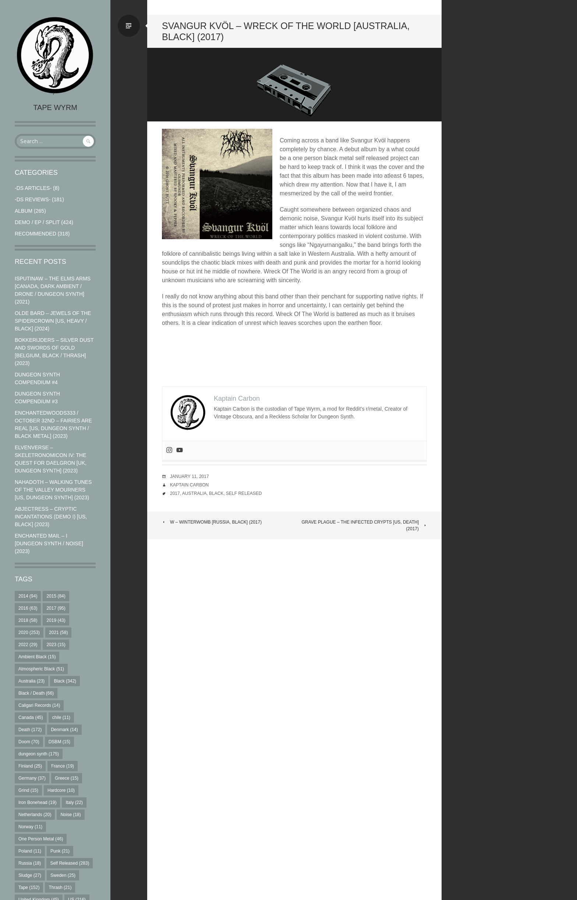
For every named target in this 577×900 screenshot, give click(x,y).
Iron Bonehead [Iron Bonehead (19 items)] (37, 802)
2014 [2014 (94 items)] (27, 596)
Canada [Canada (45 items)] (30, 717)
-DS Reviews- (32, 199)
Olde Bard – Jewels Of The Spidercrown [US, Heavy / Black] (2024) (53, 321)
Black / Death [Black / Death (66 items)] (36, 693)
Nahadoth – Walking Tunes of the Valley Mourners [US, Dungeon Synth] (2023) (53, 489)
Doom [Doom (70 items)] (28, 741)
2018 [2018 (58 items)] (27, 620)
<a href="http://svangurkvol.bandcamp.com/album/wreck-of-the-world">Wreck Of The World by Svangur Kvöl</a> (294, 357)
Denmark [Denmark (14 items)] (64, 729)
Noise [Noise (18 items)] (70, 814)
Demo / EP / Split (37, 222)
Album (23, 211)
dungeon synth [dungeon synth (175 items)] (38, 754)
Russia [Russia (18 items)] (29, 863)
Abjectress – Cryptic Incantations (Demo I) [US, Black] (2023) (51, 516)
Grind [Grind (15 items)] (28, 790)
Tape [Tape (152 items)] (28, 887)
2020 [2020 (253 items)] (29, 632)
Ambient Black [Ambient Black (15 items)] (37, 656)
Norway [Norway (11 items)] (30, 826)
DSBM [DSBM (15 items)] (59, 741)
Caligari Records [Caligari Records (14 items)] (39, 705)
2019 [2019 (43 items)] (55, 620)
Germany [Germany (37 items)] (32, 778)
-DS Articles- (33, 188)
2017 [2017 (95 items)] (55, 608)
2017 (175, 493)
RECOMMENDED (35, 234)
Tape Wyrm (55, 107)
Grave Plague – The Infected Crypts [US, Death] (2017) (364, 525)
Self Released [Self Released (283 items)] (69, 863)
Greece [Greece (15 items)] (66, 778)
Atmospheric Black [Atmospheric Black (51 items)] (41, 669)
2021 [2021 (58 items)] (58, 632)
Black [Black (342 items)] (65, 681)
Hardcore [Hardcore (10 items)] (61, 790)
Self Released (244, 493)
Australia (194, 493)
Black (216, 493)
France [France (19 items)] (62, 766)
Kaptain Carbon (189, 485)
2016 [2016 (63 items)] (27, 608)
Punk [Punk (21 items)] (60, 851)
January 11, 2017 (189, 476)
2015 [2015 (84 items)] (55, 596)
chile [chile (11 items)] (61, 717)
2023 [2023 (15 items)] (55, 644)
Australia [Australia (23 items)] (31, 681)
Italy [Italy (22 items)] (74, 802)
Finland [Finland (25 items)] (30, 766)
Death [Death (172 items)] (30, 729)
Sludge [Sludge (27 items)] (29, 875)
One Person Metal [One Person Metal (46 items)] (40, 838)
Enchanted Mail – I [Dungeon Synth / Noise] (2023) (49, 543)
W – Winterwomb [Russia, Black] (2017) (212, 522)
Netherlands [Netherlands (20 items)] (34, 814)
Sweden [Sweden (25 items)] (62, 875)
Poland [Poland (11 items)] (29, 851)
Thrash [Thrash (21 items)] (60, 887)
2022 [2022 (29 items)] (27, 644)
